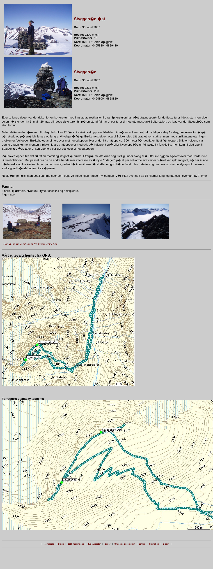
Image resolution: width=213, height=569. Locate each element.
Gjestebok (154, 544)
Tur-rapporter (94, 544)
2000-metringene (76, 544)
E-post (166, 544)
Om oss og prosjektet (124, 544)
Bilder (107, 544)
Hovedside (49, 544)
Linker (142, 544)
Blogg (61, 544)
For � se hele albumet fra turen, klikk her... (31, 244)
